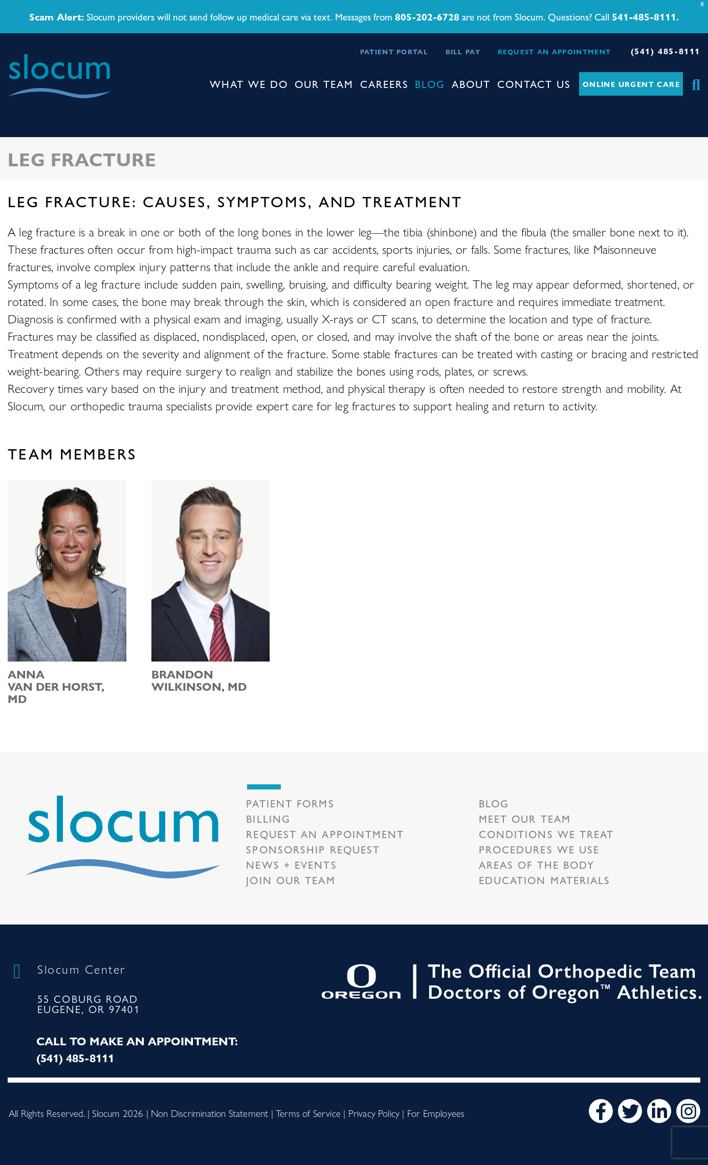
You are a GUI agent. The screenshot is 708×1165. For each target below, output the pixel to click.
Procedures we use (539, 849)
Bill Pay (463, 51)
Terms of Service (308, 1113)
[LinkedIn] (659, 1111)
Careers (384, 83)
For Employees (435, 1113)
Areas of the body (537, 864)
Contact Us (534, 83)
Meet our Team (525, 818)
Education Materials (545, 879)
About (471, 83)
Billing (268, 818)
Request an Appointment (554, 51)
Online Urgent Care (631, 84)
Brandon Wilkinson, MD (199, 680)
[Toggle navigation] (16, 107)
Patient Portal (394, 51)
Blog (430, 83)
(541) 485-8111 (665, 51)
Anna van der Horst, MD (56, 686)
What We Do (249, 83)
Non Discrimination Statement (209, 1113)
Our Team (324, 83)
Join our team (290, 879)
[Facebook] (601, 1111)
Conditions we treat (546, 833)
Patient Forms (290, 803)
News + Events (291, 864)
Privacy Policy (374, 1113)
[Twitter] (630, 1111)
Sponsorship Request (313, 849)
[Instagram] (688, 1111)
